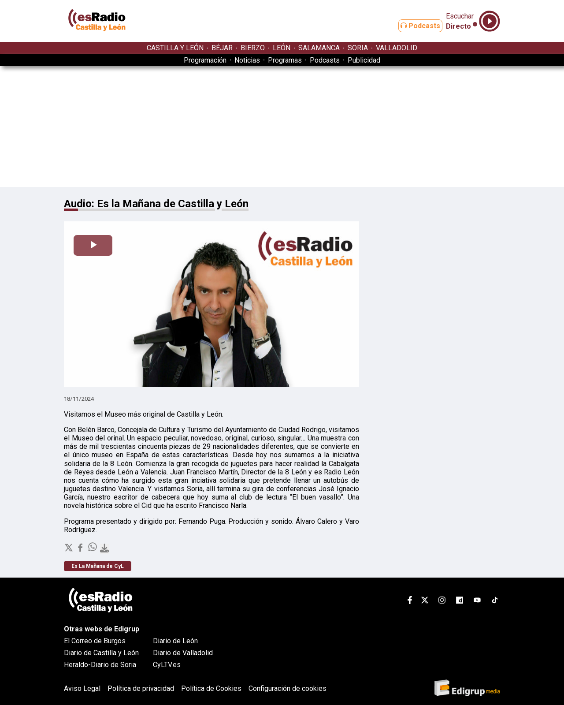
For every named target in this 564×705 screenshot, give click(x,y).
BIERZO (253, 48)
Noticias (247, 60)
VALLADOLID (396, 48)
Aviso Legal (82, 688)
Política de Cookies (211, 688)
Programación (205, 60)
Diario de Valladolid (183, 653)
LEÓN (281, 48)
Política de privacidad (141, 688)
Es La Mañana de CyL (97, 566)
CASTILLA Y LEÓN (175, 48)
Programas (285, 60)
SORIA (358, 48)
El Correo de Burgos (95, 641)
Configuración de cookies (288, 688)
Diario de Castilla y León (101, 653)
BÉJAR (222, 48)
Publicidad (364, 60)
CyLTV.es (167, 664)
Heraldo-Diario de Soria (100, 664)
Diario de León (175, 641)
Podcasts (413, 26)
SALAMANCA (319, 48)
